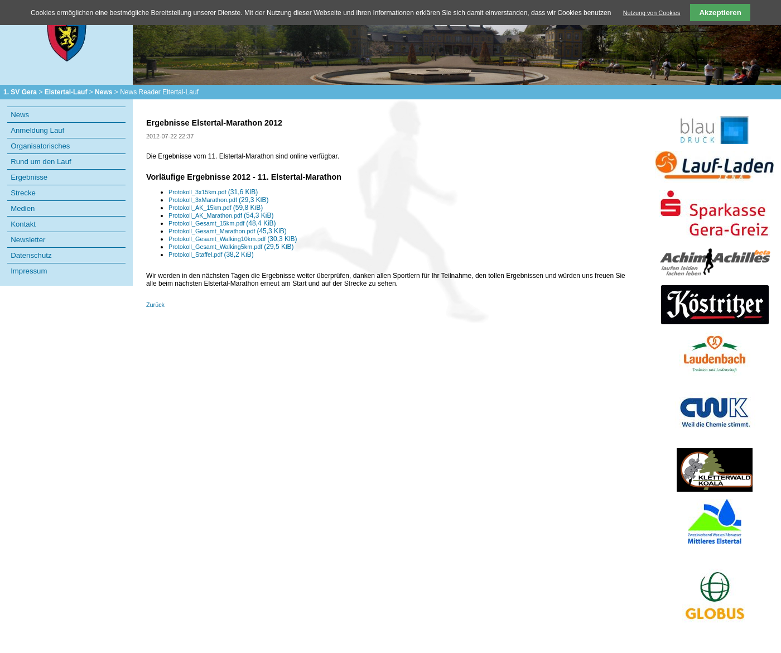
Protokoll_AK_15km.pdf (215, 207)
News (103, 92)
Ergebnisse (29, 177)
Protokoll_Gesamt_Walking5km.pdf (231, 246)
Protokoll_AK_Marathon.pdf (220, 215)
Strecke (23, 193)
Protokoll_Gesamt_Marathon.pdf (227, 231)
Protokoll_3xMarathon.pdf (218, 199)
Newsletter (28, 240)
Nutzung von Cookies (652, 12)
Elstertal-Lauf (66, 92)
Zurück (155, 304)
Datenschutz (31, 255)
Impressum (29, 271)
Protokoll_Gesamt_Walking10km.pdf (232, 239)
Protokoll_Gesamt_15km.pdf (222, 223)
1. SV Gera (20, 92)
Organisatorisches (40, 146)
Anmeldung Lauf (37, 130)
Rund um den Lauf (41, 161)
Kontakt (23, 224)
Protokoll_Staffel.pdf (211, 254)
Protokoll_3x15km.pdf (213, 192)
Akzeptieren (720, 12)
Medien (23, 208)
